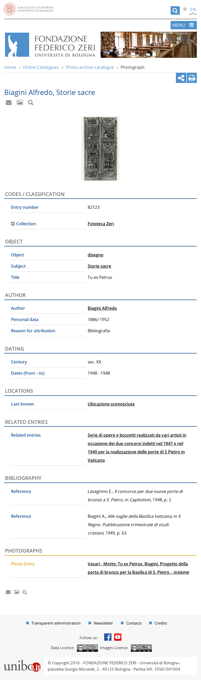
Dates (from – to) (27, 373)
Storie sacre (99, 266)
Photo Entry (23, 564)
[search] (175, 10)
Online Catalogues (41, 67)
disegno (95, 255)
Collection (26, 224)
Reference (21, 491)
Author (18, 308)
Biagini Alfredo (102, 308)
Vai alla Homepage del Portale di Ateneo (28, 9)
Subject (18, 266)
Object (17, 255)
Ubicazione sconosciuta (111, 404)
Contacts (134, 623)
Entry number (25, 207)
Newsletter (103, 623)
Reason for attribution (33, 331)
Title (15, 277)
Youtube (117, 637)
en (193, 9)
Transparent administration (56, 623)
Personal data (24, 319)
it (185, 9)
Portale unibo (22, 660)
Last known (22, 404)
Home (10, 67)
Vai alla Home (49, 45)
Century (19, 362)
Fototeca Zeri (101, 224)
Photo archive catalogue (90, 67)
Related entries (26, 435)
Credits (160, 623)
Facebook (107, 637)
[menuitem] (53, 623)
